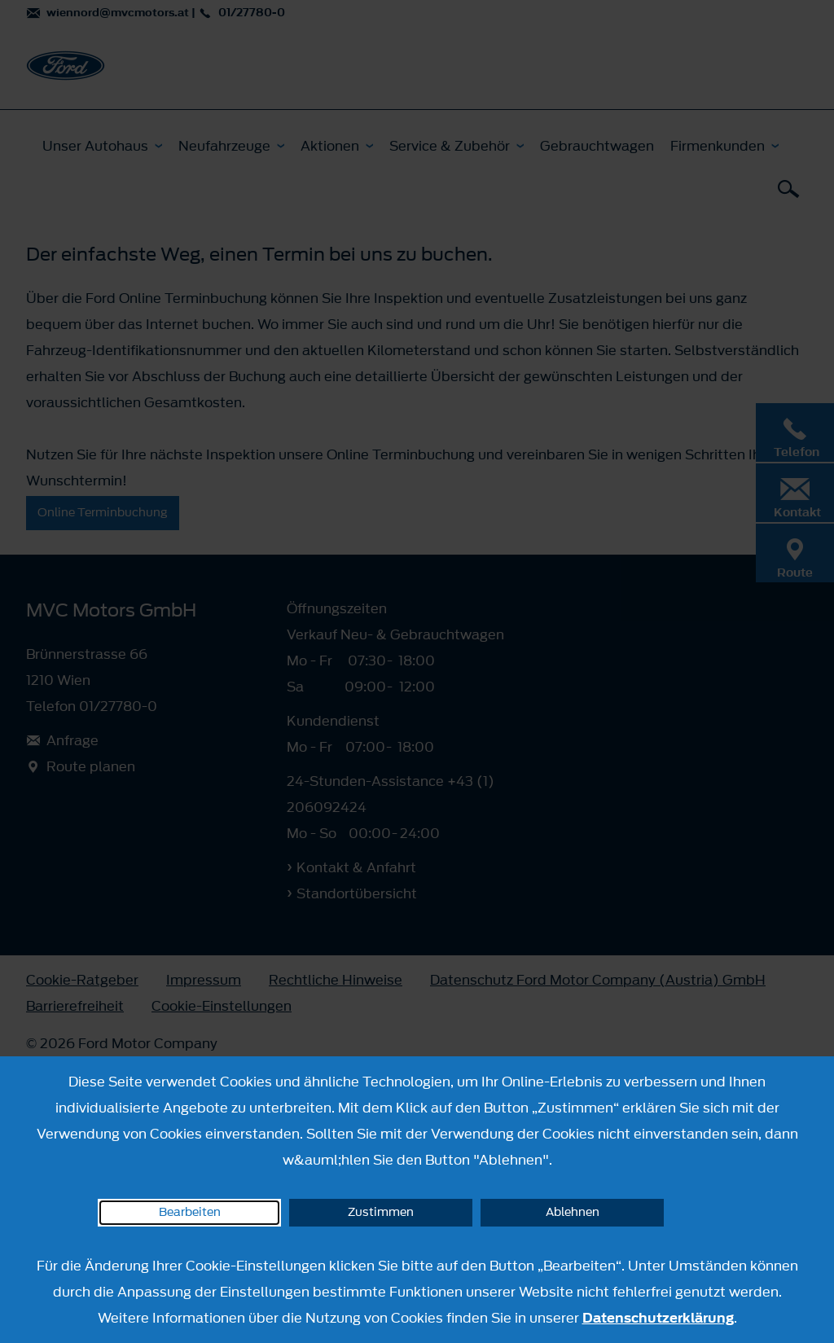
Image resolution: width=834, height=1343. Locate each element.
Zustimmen (381, 1212)
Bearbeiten (190, 1212)
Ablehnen (572, 1212)
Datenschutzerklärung (658, 1318)
